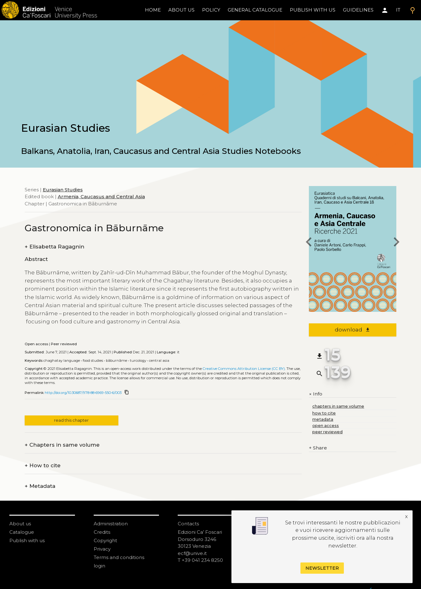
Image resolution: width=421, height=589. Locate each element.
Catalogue (21, 532)
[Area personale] (384, 10)
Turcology (138, 360)
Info (315, 393)
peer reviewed (327, 431)
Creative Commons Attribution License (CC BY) (244, 368)
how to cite (324, 413)
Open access (36, 344)
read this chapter (71, 420)
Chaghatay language (61, 360)
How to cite (43, 466)
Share (318, 448)
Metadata (40, 486)
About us (181, 10)
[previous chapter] (309, 243)
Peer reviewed (64, 344)
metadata (322, 419)
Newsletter (322, 568)
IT (398, 10)
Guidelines (358, 10)
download (352, 329)
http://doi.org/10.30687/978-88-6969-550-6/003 (83, 392)
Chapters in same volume (62, 445)
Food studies (93, 360)
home (153, 10)
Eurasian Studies (63, 190)
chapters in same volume (338, 406)
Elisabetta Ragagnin (54, 247)
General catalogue (255, 10)
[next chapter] (396, 243)
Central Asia (159, 360)
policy (211, 10)
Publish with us (312, 10)
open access (325, 425)
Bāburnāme (116, 360)
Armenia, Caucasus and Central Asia (101, 196)
